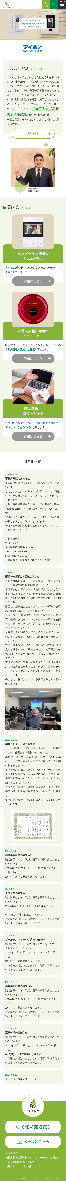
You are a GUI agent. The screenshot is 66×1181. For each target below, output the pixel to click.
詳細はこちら (33, 281)
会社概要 (33, 133)
